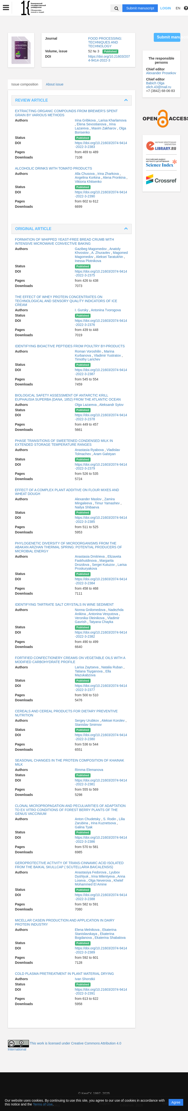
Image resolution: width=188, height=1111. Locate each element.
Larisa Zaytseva (87, 667)
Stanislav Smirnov (88, 724)
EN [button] (178, 8)
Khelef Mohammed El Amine (99, 882)
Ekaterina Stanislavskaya (96, 932)
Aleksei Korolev (113, 720)
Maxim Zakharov (104, 128)
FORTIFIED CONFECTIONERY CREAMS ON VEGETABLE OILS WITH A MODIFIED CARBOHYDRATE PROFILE (70, 660)
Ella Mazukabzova (93, 673)
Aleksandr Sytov (111, 405)
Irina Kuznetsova (104, 823)
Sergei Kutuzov (104, 565)
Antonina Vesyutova (103, 614)
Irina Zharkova (108, 174)
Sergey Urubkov (87, 720)
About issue (54, 84)
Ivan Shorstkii (85, 979)
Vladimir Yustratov (108, 355)
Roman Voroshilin (88, 351)
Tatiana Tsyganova (89, 671)
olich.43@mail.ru (158, 87)
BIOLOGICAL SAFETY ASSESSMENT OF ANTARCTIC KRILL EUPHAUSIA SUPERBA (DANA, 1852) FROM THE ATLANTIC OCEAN (68, 397)
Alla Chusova (85, 174)
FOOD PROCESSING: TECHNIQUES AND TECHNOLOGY (105, 42)
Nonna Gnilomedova (91, 610)
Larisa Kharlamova (112, 120)
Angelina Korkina (88, 177)
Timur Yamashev (108, 503)
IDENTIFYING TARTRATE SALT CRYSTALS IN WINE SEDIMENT (64, 604)
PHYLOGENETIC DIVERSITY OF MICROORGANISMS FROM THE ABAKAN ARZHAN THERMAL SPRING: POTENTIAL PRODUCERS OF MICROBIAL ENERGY (68, 547)
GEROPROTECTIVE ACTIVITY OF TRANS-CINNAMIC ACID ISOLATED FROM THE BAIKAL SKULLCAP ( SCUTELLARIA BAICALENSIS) (69, 865)
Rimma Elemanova (89, 770)
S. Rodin (110, 819)
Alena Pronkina (114, 177)
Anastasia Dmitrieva (90, 556)
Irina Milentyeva (103, 876)
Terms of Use (42, 1104)
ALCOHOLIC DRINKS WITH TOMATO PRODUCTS (53, 168)
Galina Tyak (84, 827)
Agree (175, 1102)
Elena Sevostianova (92, 124)
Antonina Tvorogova (106, 310)
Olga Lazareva (86, 405)
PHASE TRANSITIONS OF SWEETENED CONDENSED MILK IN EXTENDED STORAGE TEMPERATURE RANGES (64, 443)
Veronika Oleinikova (90, 618)
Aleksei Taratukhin (110, 257)
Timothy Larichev (87, 359)
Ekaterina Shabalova (110, 938)
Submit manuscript (140, 8)
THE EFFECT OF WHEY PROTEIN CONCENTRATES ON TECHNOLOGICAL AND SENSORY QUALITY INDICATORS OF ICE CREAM (66, 301)
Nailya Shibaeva (87, 507)
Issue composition (24, 84)
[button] (6, 8)
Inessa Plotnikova (88, 261)
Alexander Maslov (89, 499)
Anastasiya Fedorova (91, 872)
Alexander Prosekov (161, 73)
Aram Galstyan (104, 454)
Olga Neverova (100, 880)
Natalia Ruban (112, 667)
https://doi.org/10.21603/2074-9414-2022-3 (109, 58)
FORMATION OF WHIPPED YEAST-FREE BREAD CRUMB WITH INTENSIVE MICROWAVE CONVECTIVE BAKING (64, 241)
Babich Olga (155, 83)
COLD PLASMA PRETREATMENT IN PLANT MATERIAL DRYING (64, 974)
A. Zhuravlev (101, 253)
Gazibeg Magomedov (91, 249)
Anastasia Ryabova (90, 450)
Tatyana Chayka (101, 622)
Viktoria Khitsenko (88, 181)
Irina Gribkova (86, 120)
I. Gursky (82, 310)
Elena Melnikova (88, 930)
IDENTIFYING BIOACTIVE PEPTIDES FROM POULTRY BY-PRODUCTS (70, 346)
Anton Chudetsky (88, 819)
